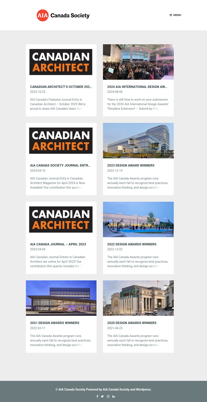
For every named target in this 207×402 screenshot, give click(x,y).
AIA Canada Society (71, 389)
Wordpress (143, 389)
